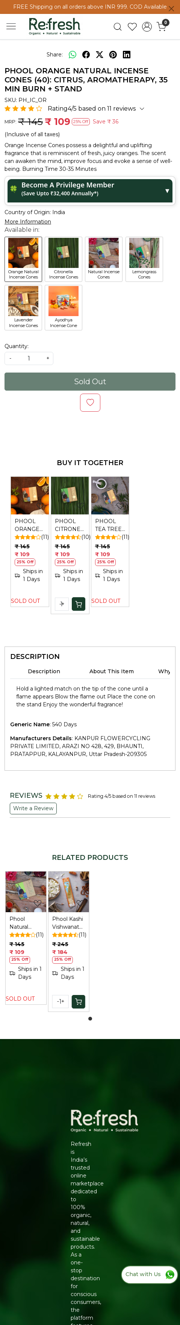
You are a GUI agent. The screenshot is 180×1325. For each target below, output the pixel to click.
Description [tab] (44, 671)
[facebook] (86, 54)
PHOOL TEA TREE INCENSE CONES (108, 525)
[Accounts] (146, 27)
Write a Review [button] (33, 808)
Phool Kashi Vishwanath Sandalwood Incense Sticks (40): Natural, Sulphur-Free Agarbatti (68, 923)
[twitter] (99, 54)
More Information (28, 221)
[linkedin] (126, 54)
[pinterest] (113, 54)
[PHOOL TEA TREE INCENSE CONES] (110, 496)
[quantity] (29, 358)
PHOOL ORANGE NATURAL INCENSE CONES (28, 525)
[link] (117, 27)
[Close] (171, 8)
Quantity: (17, 346)
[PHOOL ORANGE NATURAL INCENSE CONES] (30, 496)
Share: (55, 54)
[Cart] (78, 604)
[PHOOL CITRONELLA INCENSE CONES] (70, 496)
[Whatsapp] (72, 54)
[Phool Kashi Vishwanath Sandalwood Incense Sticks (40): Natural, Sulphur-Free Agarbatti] (68, 892)
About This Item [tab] (111, 671)
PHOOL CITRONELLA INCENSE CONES (70, 525)
